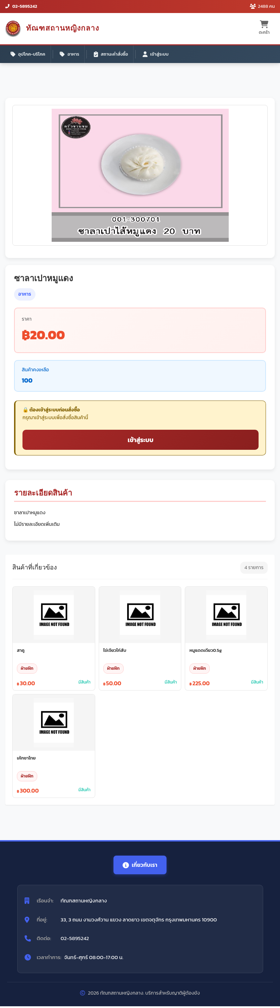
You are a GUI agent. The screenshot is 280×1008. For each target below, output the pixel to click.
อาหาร (70, 54)
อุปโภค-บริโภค (28, 54)
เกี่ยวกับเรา (140, 866)
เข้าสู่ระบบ (157, 54)
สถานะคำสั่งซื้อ (112, 54)
